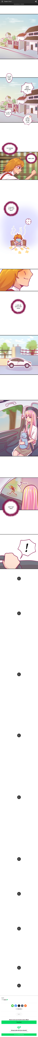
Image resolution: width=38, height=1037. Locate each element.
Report (19, 1014)
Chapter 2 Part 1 (8, 1)
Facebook (16, 1005)
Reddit (25, 1005)
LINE (12, 1005)
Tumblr (22, 1005)
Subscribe (19, 1008)
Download (19, 1022)
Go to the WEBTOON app (19, 1034)
